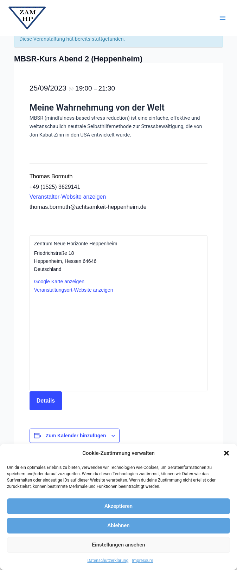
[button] (226, 453)
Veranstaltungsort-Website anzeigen (73, 290)
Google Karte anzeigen (59, 281)
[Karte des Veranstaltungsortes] (118, 342)
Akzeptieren (118, 506)
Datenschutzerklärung (107, 560)
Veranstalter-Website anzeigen (68, 197)
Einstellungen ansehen (118, 545)
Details (46, 401)
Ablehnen (118, 525)
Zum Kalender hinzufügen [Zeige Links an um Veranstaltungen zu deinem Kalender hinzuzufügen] (76, 435)
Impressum (142, 560)
